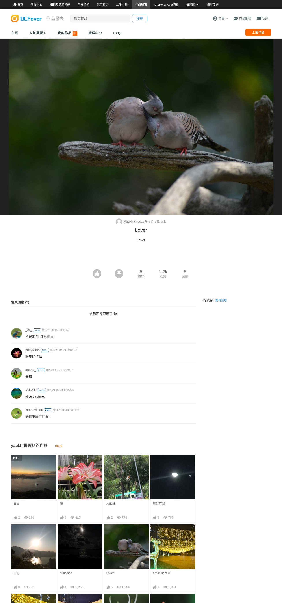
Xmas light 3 (161, 573)
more (58, 446)
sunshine (66, 573)
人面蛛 (110, 503)
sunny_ (30, 370)
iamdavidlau (34, 410)
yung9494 (32, 349)
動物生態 (221, 300)
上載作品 (258, 32)
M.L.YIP (31, 390)
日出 (16, 503)
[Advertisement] (141, 257)
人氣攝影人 (38, 33)
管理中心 (95, 33)
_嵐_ (28, 330)
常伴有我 (159, 503)
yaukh (125, 221)
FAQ (117, 33)
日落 (16, 573)
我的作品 (67, 33)
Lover (110, 573)
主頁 (14, 33)
